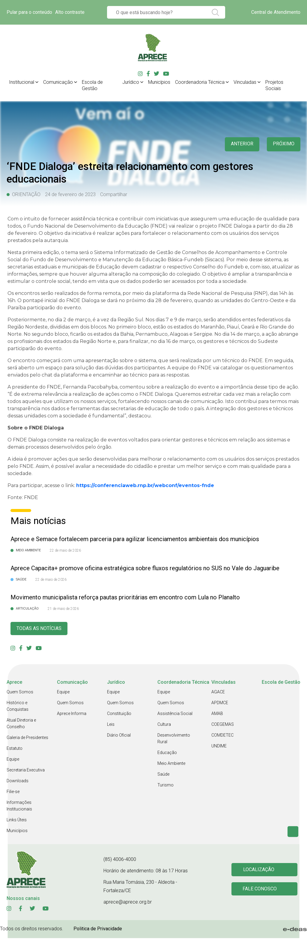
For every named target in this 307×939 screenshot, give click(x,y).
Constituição (119, 714)
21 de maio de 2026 (63, 609)
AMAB (217, 714)
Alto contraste (70, 12)
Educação (167, 753)
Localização (260, 870)
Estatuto (14, 749)
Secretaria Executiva (26, 770)
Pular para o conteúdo (29, 12)
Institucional (21, 82)
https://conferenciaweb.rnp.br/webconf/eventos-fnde (145, 485)
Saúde (163, 775)
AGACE (218, 692)
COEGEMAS (222, 725)
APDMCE (219, 703)
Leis (111, 725)
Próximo (282, 144)
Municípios (159, 82)
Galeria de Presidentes (27, 738)
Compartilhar (113, 194)
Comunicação (58, 82)
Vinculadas (245, 82)
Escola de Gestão (92, 85)
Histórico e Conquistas (17, 707)
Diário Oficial (119, 736)
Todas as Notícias (41, 629)
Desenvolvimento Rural (173, 739)
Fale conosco (260, 890)
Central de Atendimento (275, 12)
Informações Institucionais (19, 806)
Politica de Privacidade (97, 929)
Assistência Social (174, 714)
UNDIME (219, 746)
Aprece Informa (71, 714)
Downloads (17, 781)
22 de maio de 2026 (65, 550)
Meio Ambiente (171, 764)
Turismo (165, 785)
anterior (239, 144)
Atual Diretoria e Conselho (21, 724)
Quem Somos (20, 692)
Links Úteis (17, 820)
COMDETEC (222, 736)
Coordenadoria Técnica (200, 82)
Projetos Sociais (274, 85)
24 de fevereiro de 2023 (70, 194)
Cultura (164, 725)
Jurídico (130, 82)
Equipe (13, 760)
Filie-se (13, 792)
